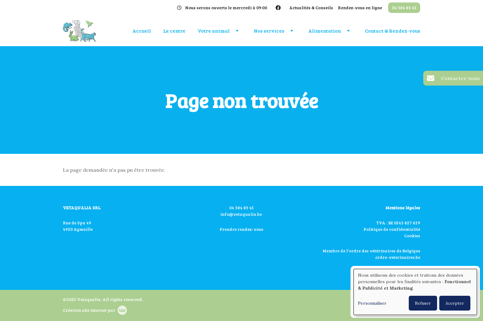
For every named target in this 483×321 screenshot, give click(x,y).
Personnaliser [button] (372, 303)
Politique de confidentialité (391, 229)
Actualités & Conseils (311, 7)
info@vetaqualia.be (241, 214)
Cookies (412, 236)
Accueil (141, 30)
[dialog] (415, 292)
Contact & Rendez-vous (392, 30)
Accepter (454, 303)
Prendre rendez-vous (241, 229)
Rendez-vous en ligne (360, 7)
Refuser (423, 303)
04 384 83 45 (241, 208)
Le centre (174, 30)
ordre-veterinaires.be (397, 257)
